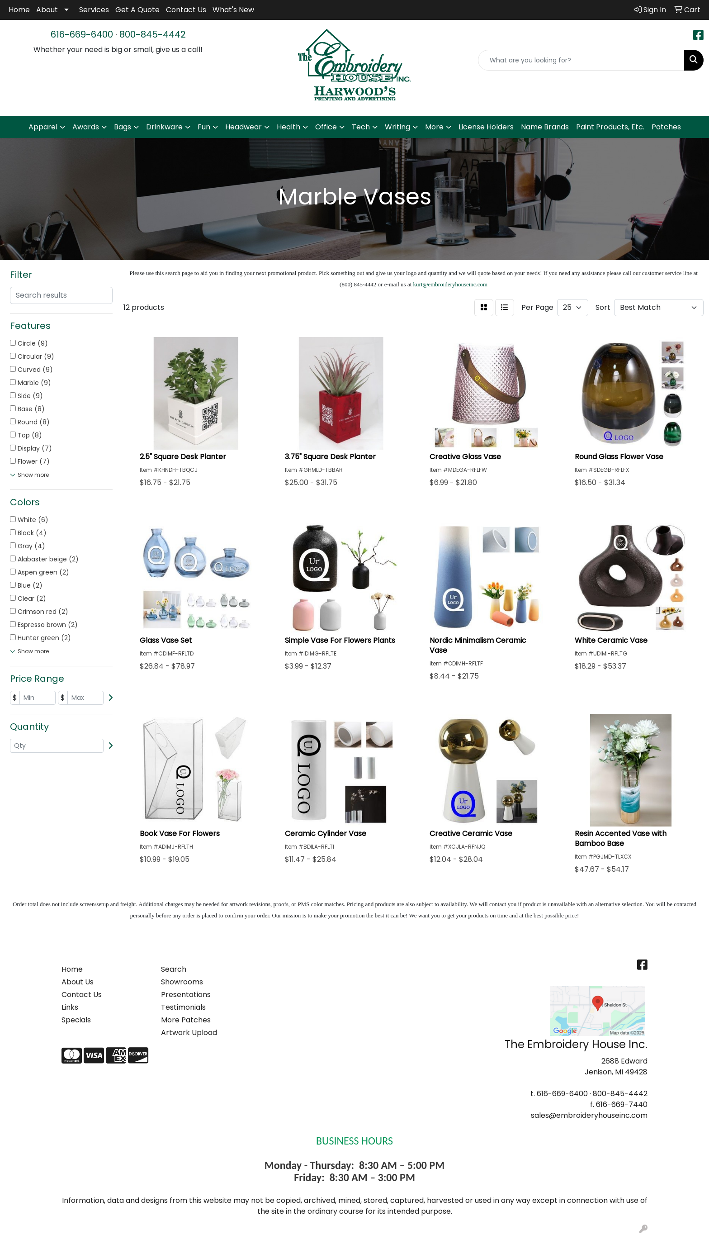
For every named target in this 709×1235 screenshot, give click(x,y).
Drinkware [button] (164, 127)
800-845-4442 (152, 34)
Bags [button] (122, 127)
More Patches (186, 1020)
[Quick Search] (581, 60)
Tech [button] (361, 127)
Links (69, 1007)
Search (173, 969)
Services (94, 10)
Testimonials (183, 1007)
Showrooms (182, 982)
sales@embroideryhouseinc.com (589, 1115)
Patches (666, 127)
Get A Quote (137, 10)
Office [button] (326, 127)
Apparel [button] (42, 127)
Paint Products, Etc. (610, 127)
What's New (233, 10)
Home (19, 10)
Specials (76, 1020)
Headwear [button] (243, 127)
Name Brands (545, 127)
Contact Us (186, 10)
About (47, 10)
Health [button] (288, 127)
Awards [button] (85, 127)
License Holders (486, 127)
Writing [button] (397, 127)
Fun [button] (204, 127)
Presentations (186, 994)
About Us (77, 982)
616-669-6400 (82, 34)
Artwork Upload (189, 1032)
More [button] (434, 127)
